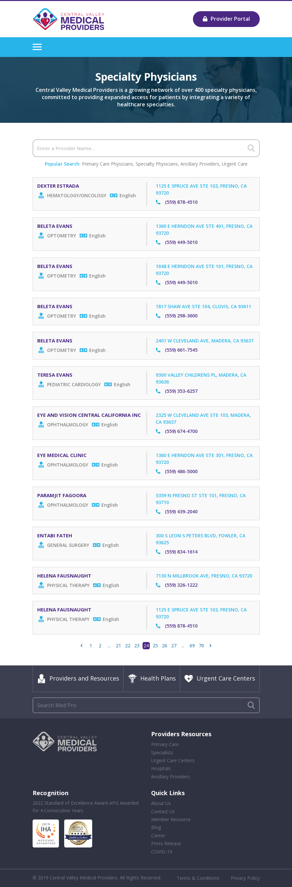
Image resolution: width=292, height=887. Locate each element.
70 (201, 645)
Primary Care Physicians (107, 164)
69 (192, 645)
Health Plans (152, 678)
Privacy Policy (245, 878)
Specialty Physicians (157, 164)
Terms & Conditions (198, 878)
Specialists (162, 752)
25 (155, 645)
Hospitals (161, 769)
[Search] (146, 148)
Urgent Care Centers (219, 678)
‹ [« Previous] (81, 645)
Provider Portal (226, 19)
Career (158, 835)
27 (173, 645)
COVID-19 (161, 851)
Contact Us (163, 811)
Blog (156, 827)
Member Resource (171, 819)
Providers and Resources (78, 678)
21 (118, 645)
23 (137, 645)
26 (164, 645)
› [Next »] (210, 645)
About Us (161, 803)
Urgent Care (235, 164)
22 (127, 645)
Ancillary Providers (199, 164)
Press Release (166, 843)
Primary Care (165, 744)
